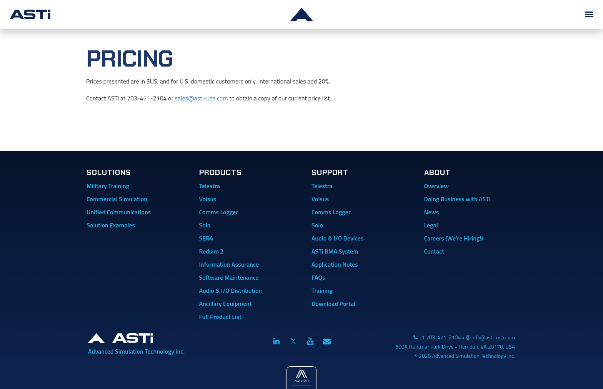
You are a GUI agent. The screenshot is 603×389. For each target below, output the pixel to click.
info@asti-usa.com (493, 337)
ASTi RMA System (334, 251)
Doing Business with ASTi (457, 199)
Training (322, 290)
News (431, 212)
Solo (205, 225)
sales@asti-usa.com (201, 98)
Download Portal (333, 303)
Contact (434, 251)
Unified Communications (119, 212)
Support (329, 172)
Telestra (209, 185)
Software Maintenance (229, 277)
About (437, 172)
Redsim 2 (211, 251)
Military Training (108, 185)
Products (220, 172)
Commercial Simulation (117, 199)
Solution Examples (111, 225)
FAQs (318, 277)
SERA (206, 238)
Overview (436, 185)
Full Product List (220, 316)
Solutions (109, 172)
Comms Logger (218, 212)
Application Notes (334, 264)
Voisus (208, 199)
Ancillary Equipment (225, 303)
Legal (431, 225)
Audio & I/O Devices (337, 238)
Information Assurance (229, 264)
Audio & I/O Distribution (230, 290)
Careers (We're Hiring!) (453, 238)
